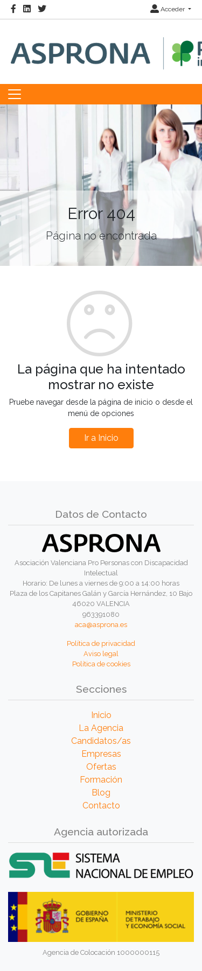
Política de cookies (101, 664)
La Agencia (101, 728)
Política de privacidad (101, 643)
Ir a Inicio (101, 438)
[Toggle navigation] (14, 94)
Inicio (101, 715)
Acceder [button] (168, 9)
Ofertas (101, 767)
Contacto (101, 805)
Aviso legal (101, 654)
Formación (101, 780)
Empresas (101, 754)
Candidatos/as (101, 741)
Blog (101, 792)
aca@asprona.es (101, 625)
